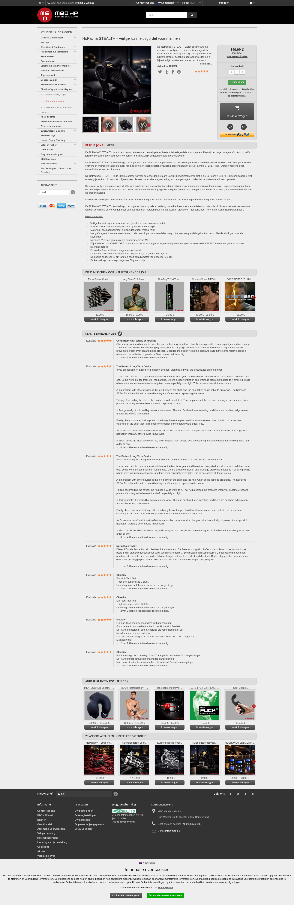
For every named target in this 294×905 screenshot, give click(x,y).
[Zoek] (192, 15)
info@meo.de (172, 832)
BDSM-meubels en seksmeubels (56, 121)
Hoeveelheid (237, 66)
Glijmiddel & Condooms (52, 47)
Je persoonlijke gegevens (89, 825)
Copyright (43, 848)
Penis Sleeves (47, 56)
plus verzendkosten (237, 56)
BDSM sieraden (48, 158)
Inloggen (224, 2)
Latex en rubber (49, 144)
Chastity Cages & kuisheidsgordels (57, 89)
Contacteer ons (145, 2)
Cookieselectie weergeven (126, 895)
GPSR (110, 146)
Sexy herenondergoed (52, 154)
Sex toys (45, 42)
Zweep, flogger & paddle (53, 130)
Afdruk (41, 852)
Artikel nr (162, 66)
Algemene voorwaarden (51, 830)
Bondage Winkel (49, 79)
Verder (149, 125)
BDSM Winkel (45, 816)
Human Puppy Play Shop (53, 140)
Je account (81, 805)
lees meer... (206, 63)
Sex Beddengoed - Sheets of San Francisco (56, 170)
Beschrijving (94, 146)
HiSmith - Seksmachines (52, 70)
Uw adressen (82, 821)
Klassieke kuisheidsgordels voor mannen (56, 109)
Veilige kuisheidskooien (53, 101)
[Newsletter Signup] (72, 192)
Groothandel (44, 825)
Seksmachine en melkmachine (55, 65)
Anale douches (48, 116)
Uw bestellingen (84, 812)
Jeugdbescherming (123, 822)
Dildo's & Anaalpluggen (52, 37)
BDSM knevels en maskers (53, 84)
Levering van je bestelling (52, 843)
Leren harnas (47, 149)
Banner (41, 821)
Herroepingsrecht (47, 839)
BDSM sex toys (48, 135)
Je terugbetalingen (86, 816)
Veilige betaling (46, 834)
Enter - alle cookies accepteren (165, 895)
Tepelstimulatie (48, 75)
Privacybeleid (165, 887)
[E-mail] (53, 192)
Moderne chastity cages (54, 94)
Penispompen (48, 61)
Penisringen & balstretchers (54, 51)
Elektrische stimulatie (51, 126)
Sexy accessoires (49, 163)
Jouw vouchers (84, 830)
